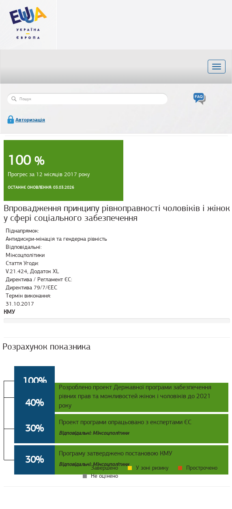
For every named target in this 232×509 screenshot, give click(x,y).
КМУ (9, 311)
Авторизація (30, 119)
